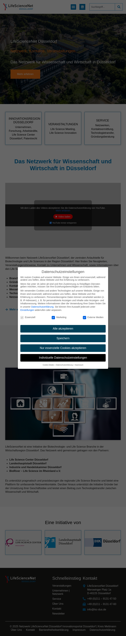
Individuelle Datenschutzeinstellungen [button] (63, 357)
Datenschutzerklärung (42, 306)
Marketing (59, 317)
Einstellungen (27, 310)
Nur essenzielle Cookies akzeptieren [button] (63, 348)
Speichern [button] (63, 338)
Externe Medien (93, 317)
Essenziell (27, 317)
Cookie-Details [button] (48, 365)
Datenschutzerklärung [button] (64, 365)
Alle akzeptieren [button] (63, 328)
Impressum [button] (79, 365)
